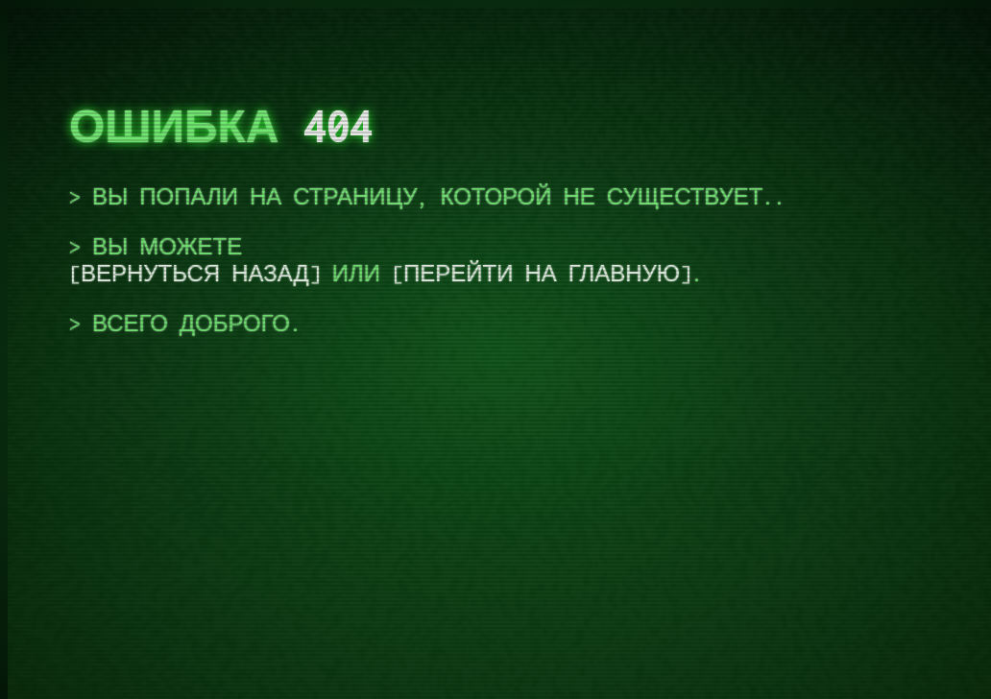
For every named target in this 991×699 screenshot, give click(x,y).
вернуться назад (195, 273)
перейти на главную (541, 273)
